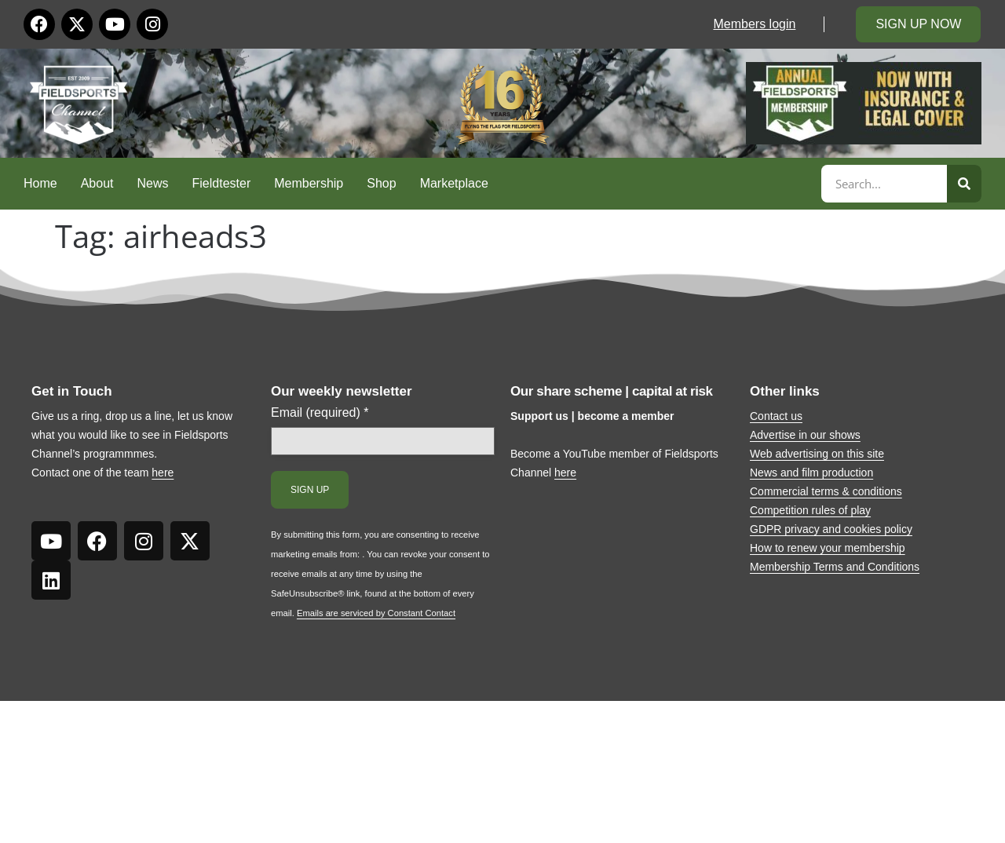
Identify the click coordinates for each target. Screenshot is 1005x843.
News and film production (811, 472)
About (97, 183)
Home (40, 183)
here (163, 472)
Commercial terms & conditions (826, 491)
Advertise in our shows (805, 435)
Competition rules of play (810, 510)
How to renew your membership (827, 548)
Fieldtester (221, 183)
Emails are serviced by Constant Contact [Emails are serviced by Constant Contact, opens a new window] (376, 613)
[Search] (964, 184)
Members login (754, 24)
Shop (381, 183)
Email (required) (320, 413)
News (153, 183)
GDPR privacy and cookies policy (831, 529)
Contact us (776, 416)
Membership (308, 183)
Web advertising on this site (817, 453)
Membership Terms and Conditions (834, 566)
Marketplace (454, 183)
